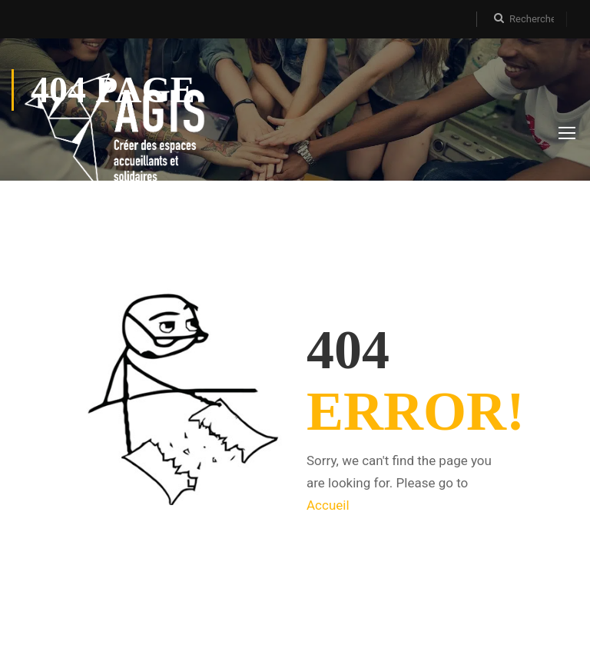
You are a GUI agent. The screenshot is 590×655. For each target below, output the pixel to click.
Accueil (328, 505)
